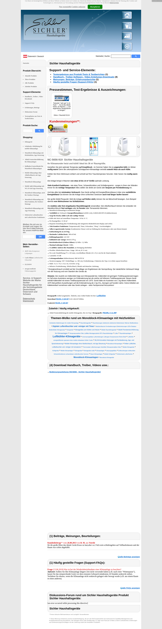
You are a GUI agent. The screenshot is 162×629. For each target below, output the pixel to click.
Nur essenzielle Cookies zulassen (72, 7)
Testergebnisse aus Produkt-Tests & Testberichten (79, 74)
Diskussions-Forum (31, 112)
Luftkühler (101, 296)
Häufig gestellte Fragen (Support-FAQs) (73, 82)
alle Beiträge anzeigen (130, 557)
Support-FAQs (29, 103)
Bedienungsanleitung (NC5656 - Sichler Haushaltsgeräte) (75, 372)
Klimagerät (28, 142)
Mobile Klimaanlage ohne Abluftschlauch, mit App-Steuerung (33, 175)
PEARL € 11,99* (110, 313)
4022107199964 (78, 299)
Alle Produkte (29, 83)
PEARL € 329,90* (62, 299)
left (49, 146)
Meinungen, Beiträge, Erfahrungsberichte (74, 79)
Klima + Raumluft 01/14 (62, 115)
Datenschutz (114, 3)
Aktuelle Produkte (31, 76)
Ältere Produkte (30, 79)
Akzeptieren (95, 7)
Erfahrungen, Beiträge (32, 107)
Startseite (99, 56)
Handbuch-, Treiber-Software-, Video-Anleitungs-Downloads (83, 77)
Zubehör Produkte (31, 86)
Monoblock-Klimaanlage (33, 182)
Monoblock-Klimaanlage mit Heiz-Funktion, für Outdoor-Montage (34, 202)
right (138, 146)
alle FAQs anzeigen (131, 588)
